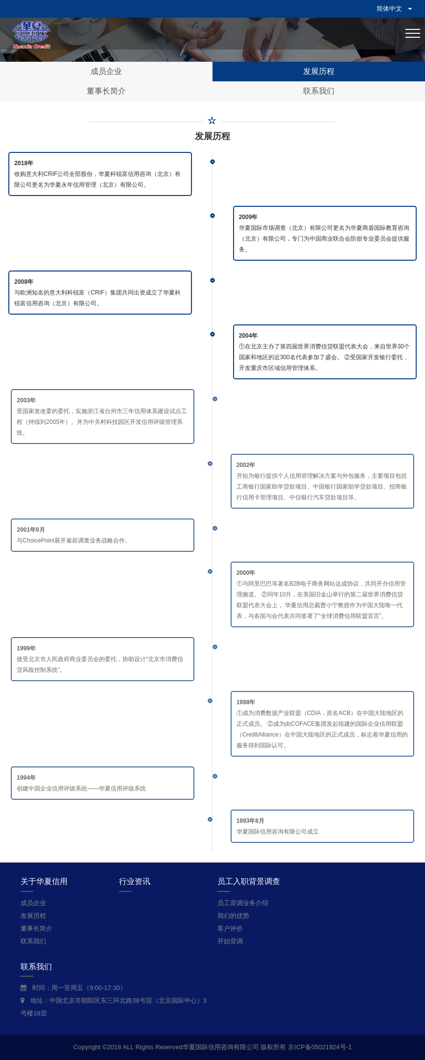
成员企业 (106, 71)
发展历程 (318, 71)
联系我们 (318, 91)
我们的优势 (233, 915)
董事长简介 (106, 91)
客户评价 (230, 928)
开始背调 (230, 941)
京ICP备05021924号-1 (320, 1047)
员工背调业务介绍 (242, 903)
